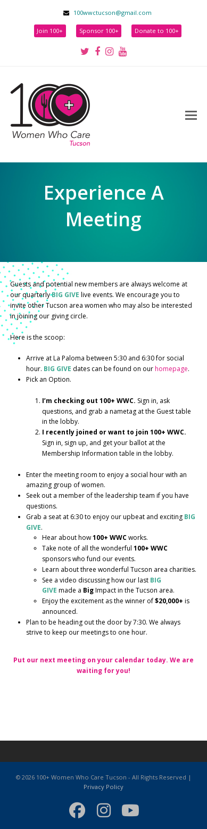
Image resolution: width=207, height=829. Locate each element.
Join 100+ (50, 31)
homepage (171, 368)
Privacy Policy (103, 787)
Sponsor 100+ (99, 31)
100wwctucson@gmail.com (112, 13)
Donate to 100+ (157, 31)
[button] (191, 114)
